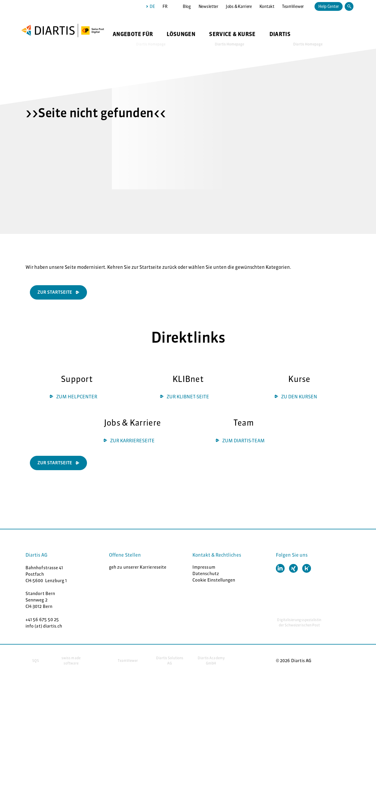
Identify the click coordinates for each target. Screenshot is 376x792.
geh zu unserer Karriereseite (137, 567)
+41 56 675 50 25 (42, 619)
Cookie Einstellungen (213, 580)
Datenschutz (205, 573)
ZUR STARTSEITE (54, 462)
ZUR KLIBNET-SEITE (188, 397)
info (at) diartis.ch (43, 626)
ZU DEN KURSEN (299, 397)
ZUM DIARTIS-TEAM (243, 440)
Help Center (328, 6)
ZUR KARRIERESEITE (132, 440)
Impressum (203, 567)
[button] (280, 568)
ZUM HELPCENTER (76, 397)
